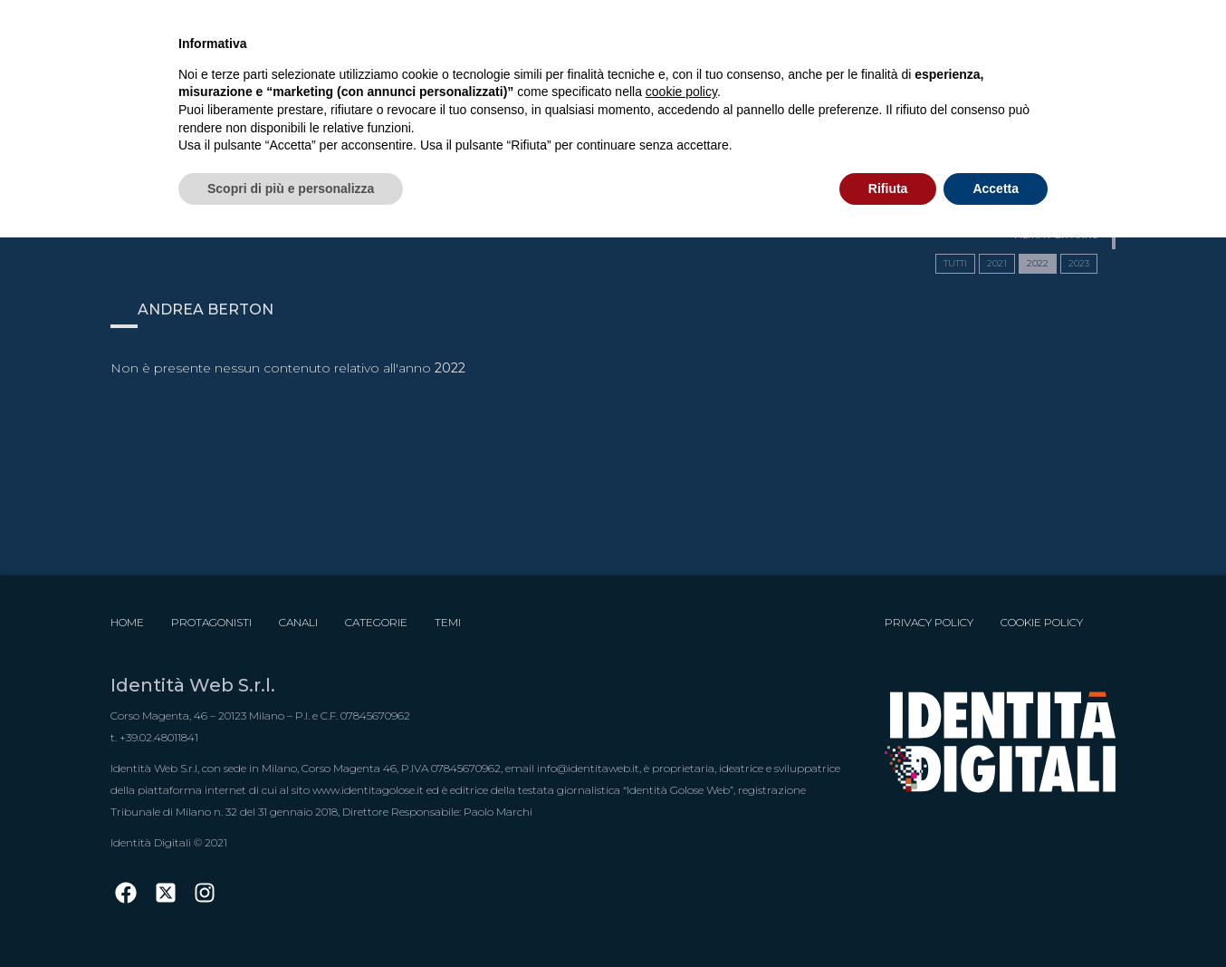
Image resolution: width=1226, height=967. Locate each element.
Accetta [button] (995, 188)
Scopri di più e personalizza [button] (290, 188)
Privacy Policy (929, 622)
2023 (1078, 263)
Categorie (376, 622)
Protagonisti (211, 622)
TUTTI (955, 263)
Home (127, 622)
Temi (448, 622)
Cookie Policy (1042, 622)
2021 (997, 263)
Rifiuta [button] (888, 188)
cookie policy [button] (681, 91)
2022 (1038, 263)
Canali (298, 622)
